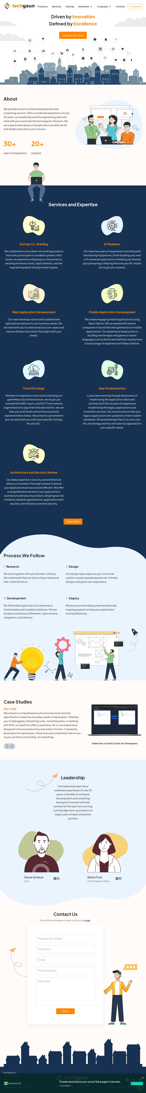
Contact (120, 6)
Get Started (135, 6)
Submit (65, 1011)
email (87, 920)
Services (56, 6)
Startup (70, 6)
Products (43, 6)
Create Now (133, 1083)
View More (72, 521)
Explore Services (73, 35)
